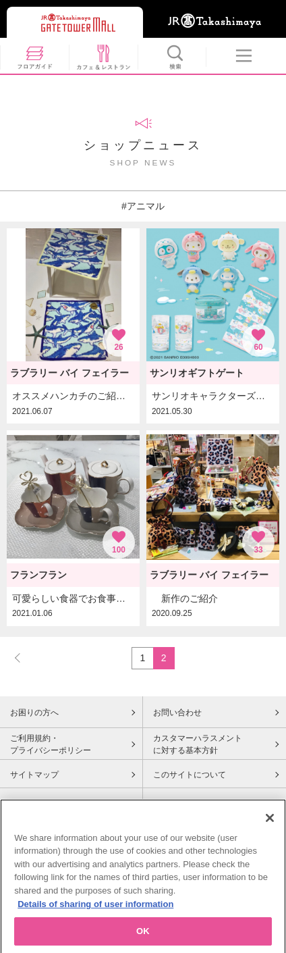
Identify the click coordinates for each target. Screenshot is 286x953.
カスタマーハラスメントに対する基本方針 (197, 744)
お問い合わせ (177, 712)
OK (143, 935)
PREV (23, 657)
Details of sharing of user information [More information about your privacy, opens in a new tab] (95, 907)
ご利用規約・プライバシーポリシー (50, 744)
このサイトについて (189, 774)
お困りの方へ (34, 712)
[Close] (270, 821)
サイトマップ (34, 774)
